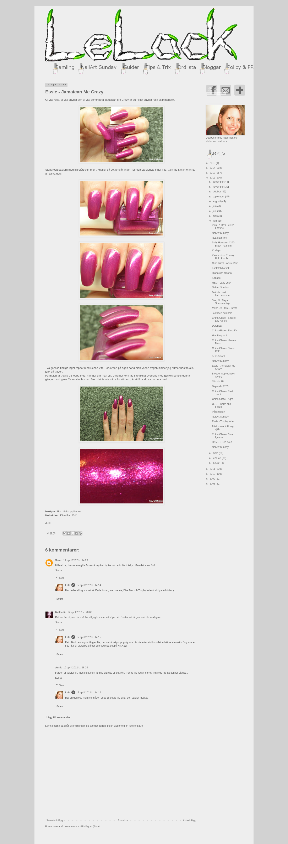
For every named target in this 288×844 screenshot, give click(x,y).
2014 (213, 167)
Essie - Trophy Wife (223, 421)
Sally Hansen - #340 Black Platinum (223, 244)
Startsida (123, 820)
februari (217, 458)
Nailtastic (60, 612)
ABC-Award (218, 356)
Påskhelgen (218, 411)
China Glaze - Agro (222, 399)
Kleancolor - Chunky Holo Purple (223, 257)
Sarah (58, 560)
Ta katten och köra (222, 313)
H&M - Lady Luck (221, 282)
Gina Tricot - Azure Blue (225, 263)
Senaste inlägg (54, 820)
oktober (217, 191)
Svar (61, 577)
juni (215, 211)
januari (217, 462)
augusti (217, 201)
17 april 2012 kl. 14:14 (88, 585)
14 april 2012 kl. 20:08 (79, 612)
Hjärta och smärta (222, 272)
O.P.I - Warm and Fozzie (221, 405)
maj (215, 215)
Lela (67, 585)
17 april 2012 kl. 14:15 (88, 637)
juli (214, 206)
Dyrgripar (217, 325)
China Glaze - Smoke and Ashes (224, 319)
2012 (213, 177)
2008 (213, 483)
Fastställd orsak (220, 268)
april (215, 220)
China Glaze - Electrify (224, 330)
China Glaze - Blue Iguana (222, 436)
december (218, 181)
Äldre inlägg (189, 820)
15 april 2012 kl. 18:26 (75, 667)
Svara (58, 570)
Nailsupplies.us (72, 511)
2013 (213, 172)
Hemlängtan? (219, 335)
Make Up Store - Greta (224, 308)
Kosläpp (216, 250)
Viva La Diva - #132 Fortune (223, 226)
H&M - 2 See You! (222, 442)
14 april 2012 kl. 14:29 (75, 560)
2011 (213, 468)
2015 (213, 163)
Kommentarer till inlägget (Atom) (82, 826)
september (219, 196)
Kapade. (216, 277)
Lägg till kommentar (58, 717)
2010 (213, 473)
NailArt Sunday (220, 233)
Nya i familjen (219, 237)
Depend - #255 (220, 386)
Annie (58, 667)
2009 (213, 478)
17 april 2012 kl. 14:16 (88, 692)
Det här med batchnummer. (221, 294)
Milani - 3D (218, 381)
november (218, 186)
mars (216, 453)
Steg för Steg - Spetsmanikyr (221, 302)
